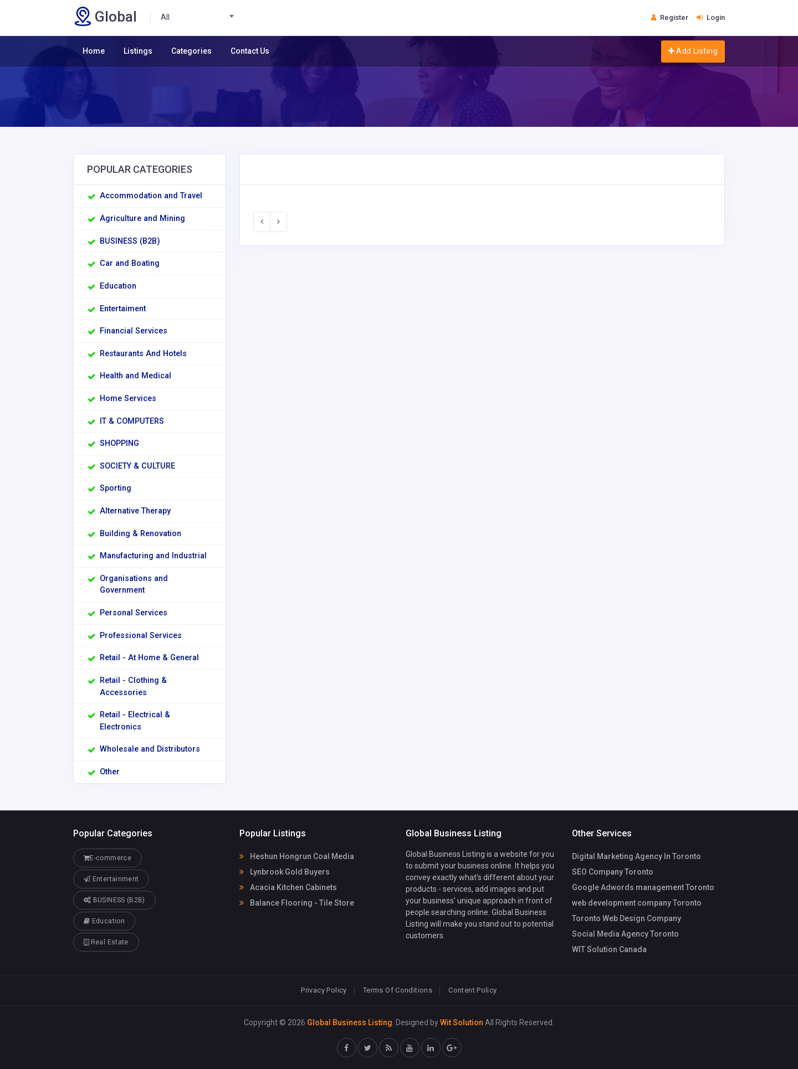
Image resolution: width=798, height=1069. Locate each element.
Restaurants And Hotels (143, 353)
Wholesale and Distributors (150, 749)
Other (110, 772)
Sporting (115, 488)
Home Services (128, 398)
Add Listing (693, 50)
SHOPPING (119, 443)
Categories (191, 51)
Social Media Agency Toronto (625, 933)
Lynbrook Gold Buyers (284, 871)
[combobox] (200, 18)
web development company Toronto (637, 902)
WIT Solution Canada (609, 949)
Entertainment (111, 879)
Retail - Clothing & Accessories (133, 686)
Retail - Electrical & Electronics (135, 721)
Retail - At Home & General (149, 657)
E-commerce (107, 858)
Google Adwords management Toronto (643, 887)
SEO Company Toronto (612, 871)
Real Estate (106, 942)
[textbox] (200, 17)
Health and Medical (135, 376)
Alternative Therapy (135, 511)
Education (118, 286)
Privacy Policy (323, 990)
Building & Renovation (140, 533)
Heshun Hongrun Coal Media (296, 856)
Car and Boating (130, 263)
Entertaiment (123, 308)
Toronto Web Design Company (626, 918)
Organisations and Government (134, 584)
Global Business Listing (349, 1022)
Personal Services (133, 613)
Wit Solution (461, 1022)
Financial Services (133, 331)
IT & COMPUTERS (132, 421)
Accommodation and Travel (151, 196)
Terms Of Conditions (397, 990)
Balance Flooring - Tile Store (296, 902)
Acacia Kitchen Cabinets (288, 887)
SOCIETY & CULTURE (137, 466)
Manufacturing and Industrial (153, 556)
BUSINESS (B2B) (130, 241)
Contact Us (250, 51)
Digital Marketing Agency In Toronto (636, 856)
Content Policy (472, 990)
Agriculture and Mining (142, 218)
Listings (138, 51)
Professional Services (141, 635)
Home (94, 51)
